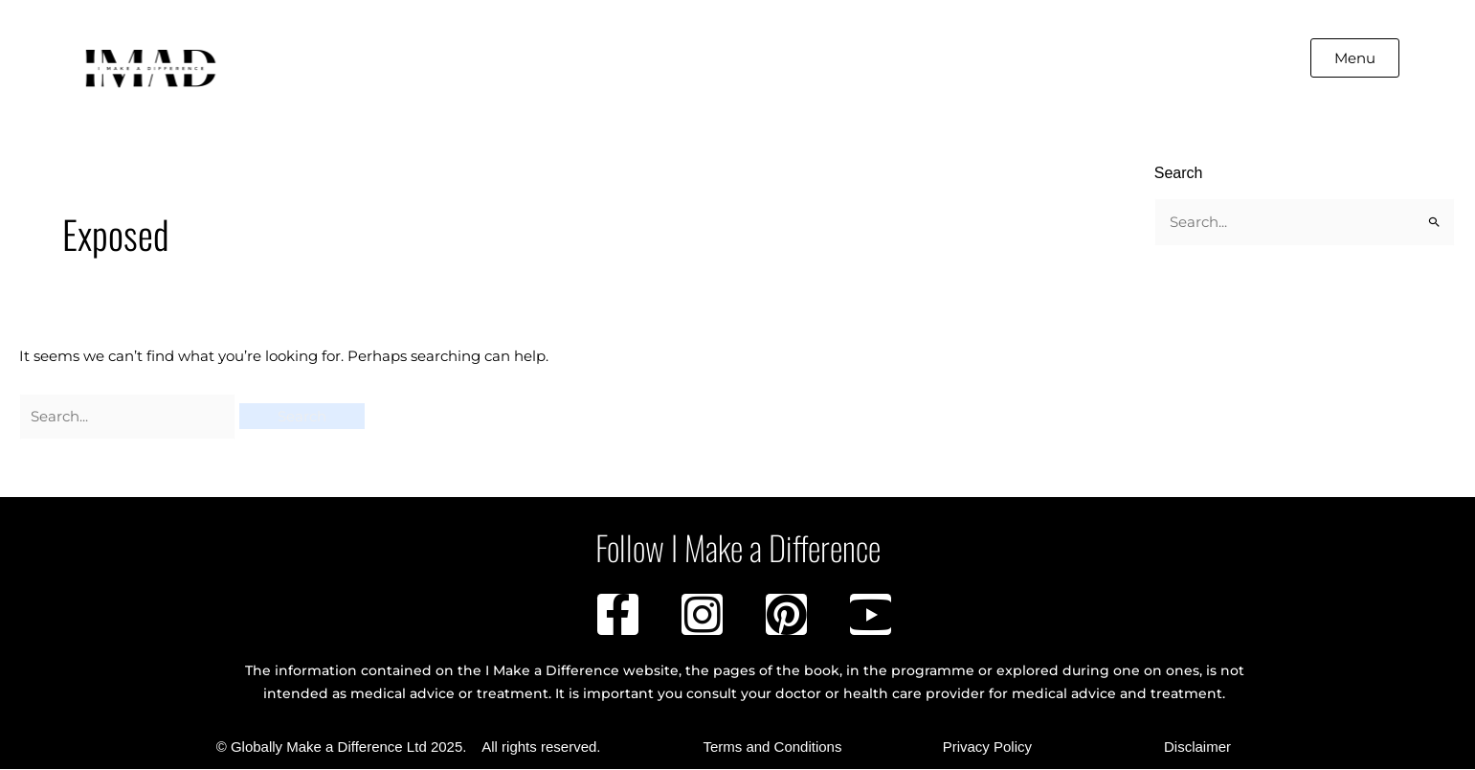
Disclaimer (1197, 747)
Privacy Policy (987, 747)
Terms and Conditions (772, 747)
